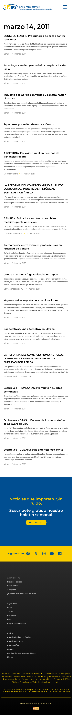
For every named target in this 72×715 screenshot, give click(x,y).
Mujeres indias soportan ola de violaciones (31, 300)
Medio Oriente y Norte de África (21, 653)
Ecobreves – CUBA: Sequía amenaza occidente (33, 449)
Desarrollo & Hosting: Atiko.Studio (36, 703)
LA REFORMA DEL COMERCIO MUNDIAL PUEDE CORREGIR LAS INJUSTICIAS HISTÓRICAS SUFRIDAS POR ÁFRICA (33, 189)
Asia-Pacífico (13, 645)
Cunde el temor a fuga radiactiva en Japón (31, 274)
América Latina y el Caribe (19, 637)
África (10, 633)
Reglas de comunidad (16, 623)
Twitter (10, 611)
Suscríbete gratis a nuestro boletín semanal (36, 512)
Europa (10, 649)
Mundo (10, 657)
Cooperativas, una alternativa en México (29, 329)
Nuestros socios (14, 582)
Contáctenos (13, 586)
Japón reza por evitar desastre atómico (28, 124)
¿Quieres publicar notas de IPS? (21, 594)
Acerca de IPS (13, 578)
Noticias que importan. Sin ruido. (36, 501)
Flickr (9, 619)
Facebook (11, 615)
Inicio (9, 607)
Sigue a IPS (12, 603)
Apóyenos (11, 590)
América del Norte (15, 641)
